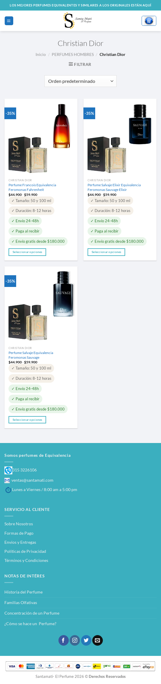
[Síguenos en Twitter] (86, 640)
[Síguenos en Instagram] (75, 640)
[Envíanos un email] (97, 640)
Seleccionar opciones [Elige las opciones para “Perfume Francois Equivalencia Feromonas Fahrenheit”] (27, 252)
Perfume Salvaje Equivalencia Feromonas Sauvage (31, 355)
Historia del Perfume (23, 591)
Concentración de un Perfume (31, 613)
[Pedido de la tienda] (80, 81)
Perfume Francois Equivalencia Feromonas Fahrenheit (32, 187)
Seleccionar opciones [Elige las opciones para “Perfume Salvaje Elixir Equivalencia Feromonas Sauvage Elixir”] (106, 252)
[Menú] (9, 20)
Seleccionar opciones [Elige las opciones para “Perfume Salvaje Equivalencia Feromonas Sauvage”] (27, 419)
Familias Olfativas (20, 602)
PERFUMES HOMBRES (73, 54)
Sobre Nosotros (18, 523)
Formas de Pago (18, 533)
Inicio (41, 54)
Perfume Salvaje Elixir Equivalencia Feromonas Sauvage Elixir (114, 187)
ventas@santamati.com (28, 480)
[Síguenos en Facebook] (63, 640)
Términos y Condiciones (26, 560)
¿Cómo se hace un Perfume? (30, 623)
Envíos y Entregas (20, 542)
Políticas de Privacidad (25, 551)
